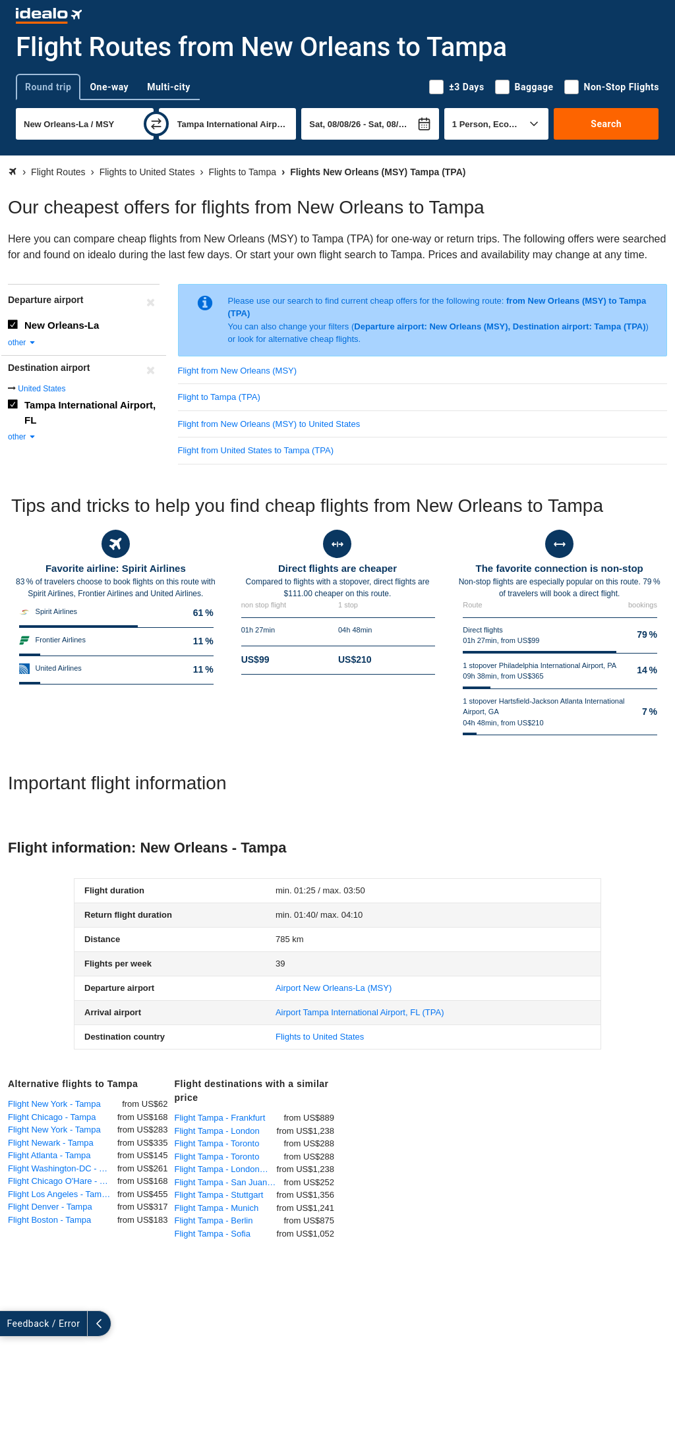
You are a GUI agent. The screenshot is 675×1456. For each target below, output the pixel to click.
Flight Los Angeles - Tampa (59, 1194)
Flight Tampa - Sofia (212, 1234)
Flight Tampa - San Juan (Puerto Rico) (229, 1182)
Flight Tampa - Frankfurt (220, 1118)
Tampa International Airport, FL (90, 412)
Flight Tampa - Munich (217, 1208)
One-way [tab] (109, 87)
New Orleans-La (61, 325)
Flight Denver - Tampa (50, 1207)
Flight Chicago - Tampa (52, 1117)
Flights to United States (320, 1037)
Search (606, 124)
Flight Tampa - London (217, 1131)
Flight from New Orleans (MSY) (237, 371)
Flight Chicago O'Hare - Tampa (62, 1181)
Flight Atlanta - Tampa (49, 1155)
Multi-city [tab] (169, 87)
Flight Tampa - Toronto (217, 1143)
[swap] (156, 123)
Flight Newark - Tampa (51, 1143)
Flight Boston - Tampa (49, 1220)
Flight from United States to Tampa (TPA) (256, 450)
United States (41, 388)
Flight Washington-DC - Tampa (62, 1168)
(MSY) (334, 988)
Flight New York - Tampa (54, 1104)
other (22, 342)
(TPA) (360, 1012)
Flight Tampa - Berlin (214, 1220)
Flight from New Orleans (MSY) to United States (269, 424)
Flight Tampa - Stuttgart (219, 1195)
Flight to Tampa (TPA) (219, 397)
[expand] (12, 1323)
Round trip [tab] (48, 87)
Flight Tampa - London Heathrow (226, 1169)
